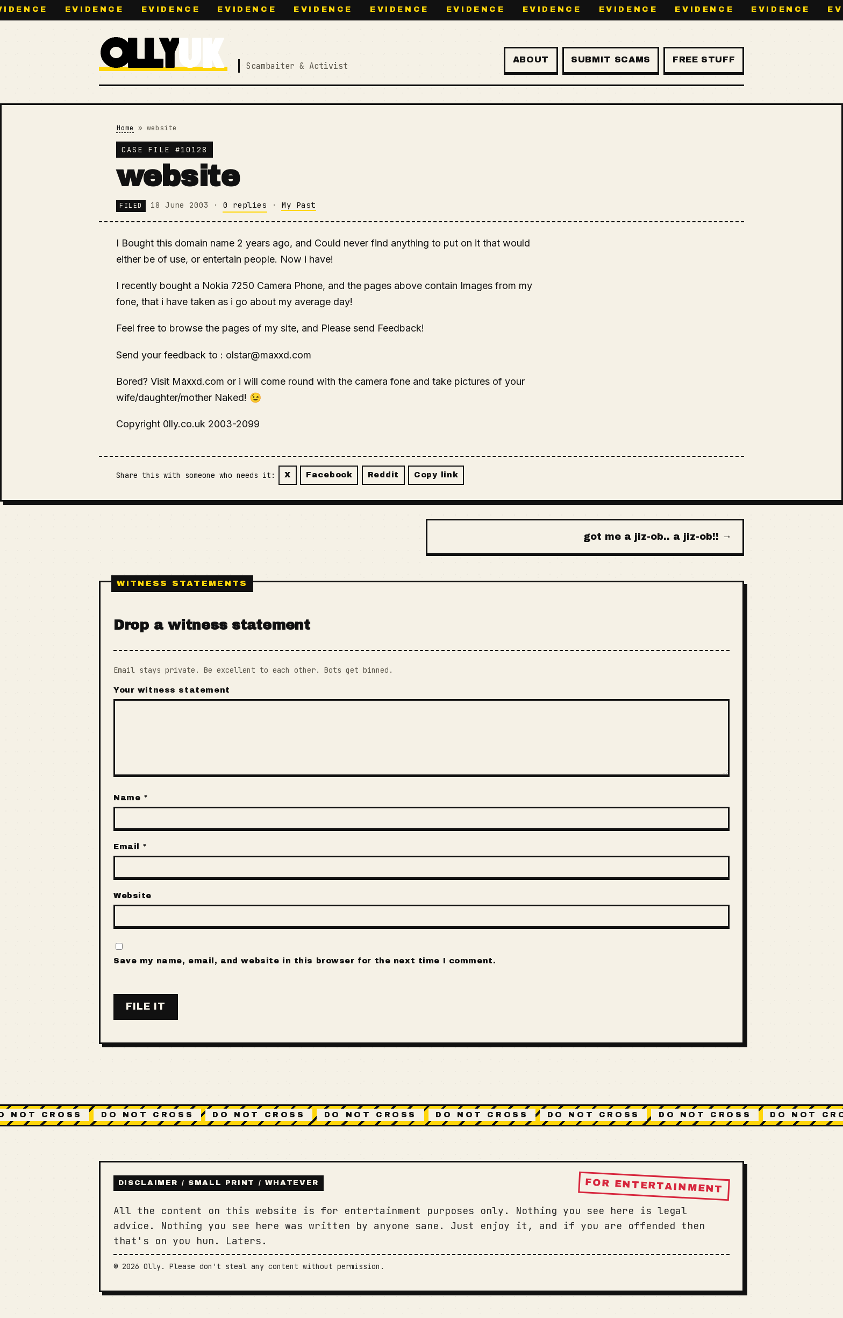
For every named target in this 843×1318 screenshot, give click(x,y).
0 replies (245, 205)
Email (130, 846)
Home (125, 127)
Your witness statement (171, 690)
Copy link (436, 474)
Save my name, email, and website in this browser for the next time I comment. (304, 960)
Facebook (329, 474)
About (531, 59)
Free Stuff (704, 59)
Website (132, 895)
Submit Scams (611, 59)
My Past (299, 205)
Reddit (383, 474)
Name (130, 797)
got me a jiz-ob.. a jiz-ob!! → (657, 536)
